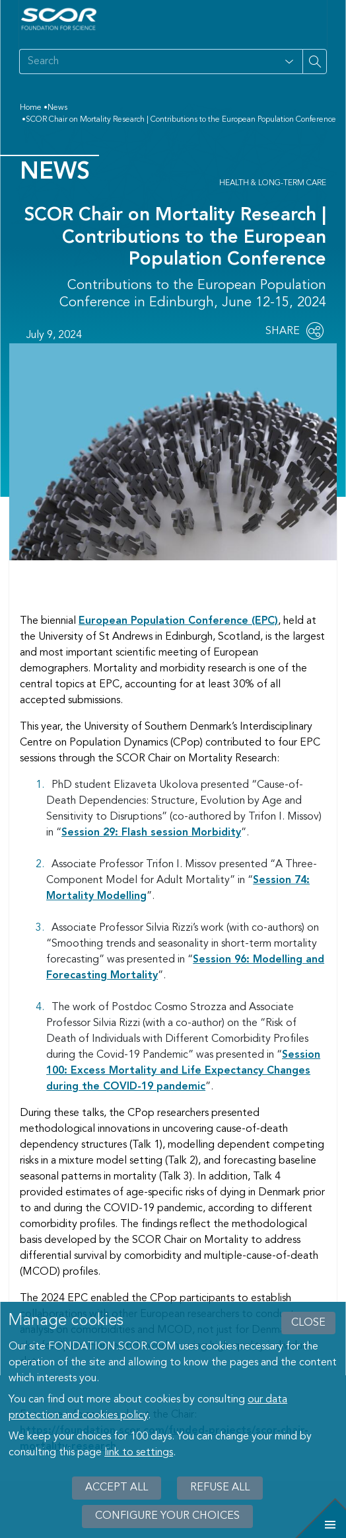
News (57, 108)
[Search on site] (147, 61)
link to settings (138, 1452)
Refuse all (220, 1487)
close (308, 1323)
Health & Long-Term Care (272, 183)
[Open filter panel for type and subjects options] (289, 61)
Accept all (116, 1487)
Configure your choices (167, 1516)
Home (31, 108)
